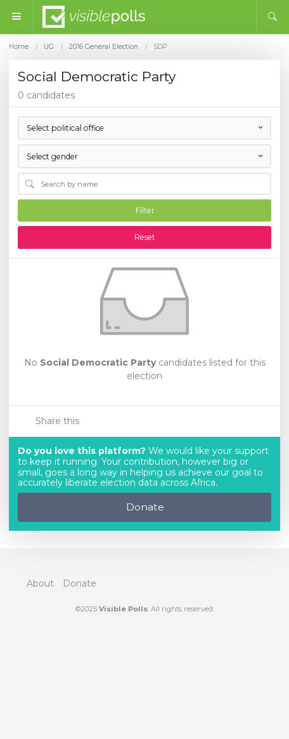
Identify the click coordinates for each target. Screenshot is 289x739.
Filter (145, 210)
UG (49, 47)
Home (19, 47)
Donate (145, 507)
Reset (144, 237)
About (40, 583)
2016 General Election (103, 47)
